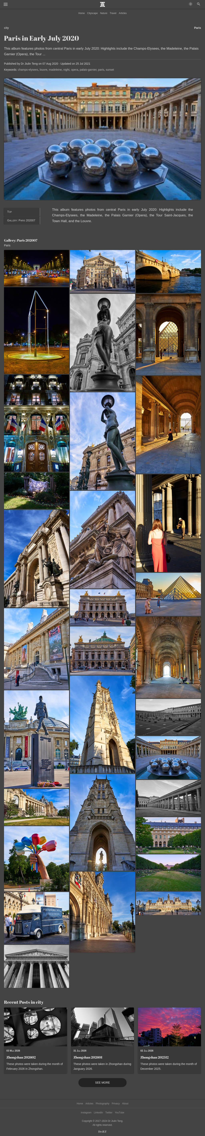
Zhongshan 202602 (21, 1057)
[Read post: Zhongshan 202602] (35, 1027)
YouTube (119, 1112)
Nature (103, 13)
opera (74, 69)
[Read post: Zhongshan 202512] (169, 1027)
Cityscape (92, 13)
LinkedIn (98, 1112)
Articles (123, 13)
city (6, 27)
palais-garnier (88, 69)
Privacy (116, 1103)
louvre (43, 69)
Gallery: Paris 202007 (21, 220)
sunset (110, 69)
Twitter (108, 1112)
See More (102, 1082)
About (125, 1103)
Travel (113, 13)
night (66, 69)
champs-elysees (28, 69)
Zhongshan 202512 (154, 1057)
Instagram (86, 1112)
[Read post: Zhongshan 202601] (102, 1027)
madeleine (55, 69)
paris (101, 69)
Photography (102, 1103)
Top (9, 211)
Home (81, 13)
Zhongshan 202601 (87, 1057)
